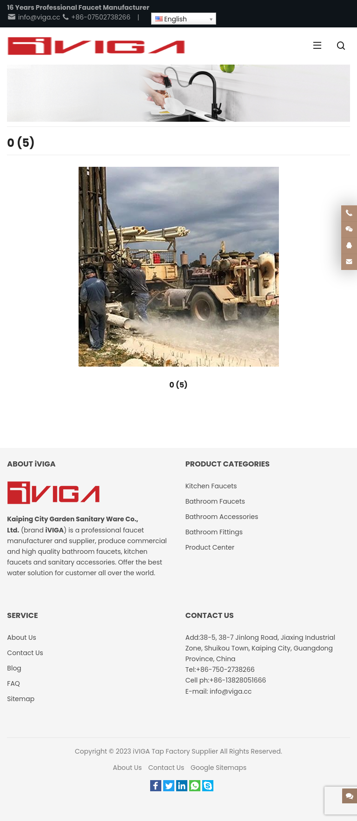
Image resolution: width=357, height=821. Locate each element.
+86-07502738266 (96, 17)
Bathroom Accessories (221, 516)
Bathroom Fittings (214, 532)
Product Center (210, 547)
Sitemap (20, 698)
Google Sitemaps (218, 767)
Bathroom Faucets (215, 501)
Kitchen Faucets (211, 486)
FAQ (13, 683)
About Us (127, 767)
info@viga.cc (33, 17)
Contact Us (166, 767)
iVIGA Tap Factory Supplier (175, 751)
